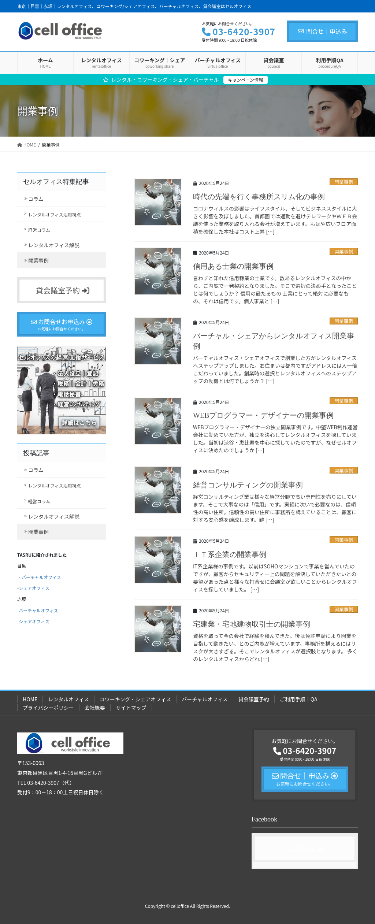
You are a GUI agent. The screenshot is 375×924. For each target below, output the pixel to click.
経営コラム (39, 230)
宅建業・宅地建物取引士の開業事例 (251, 624)
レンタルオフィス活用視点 (54, 214)
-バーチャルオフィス (37, 610)
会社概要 (95, 707)
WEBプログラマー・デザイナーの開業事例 (263, 415)
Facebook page (304, 848)
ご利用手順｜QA (299, 699)
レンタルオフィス (68, 699)
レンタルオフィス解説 (53, 245)
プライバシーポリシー (48, 707)
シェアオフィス (34, 588)
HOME (30, 699)
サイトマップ (131, 707)
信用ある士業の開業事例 (233, 266)
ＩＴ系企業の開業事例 (229, 554)
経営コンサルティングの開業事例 (248, 485)
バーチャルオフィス (41, 577)
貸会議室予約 (253, 699)
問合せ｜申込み (322, 31)
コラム (36, 199)
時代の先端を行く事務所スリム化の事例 (259, 197)
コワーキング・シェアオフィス (135, 699)
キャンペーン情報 (245, 80)
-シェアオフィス (33, 621)
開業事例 (343, 181)
